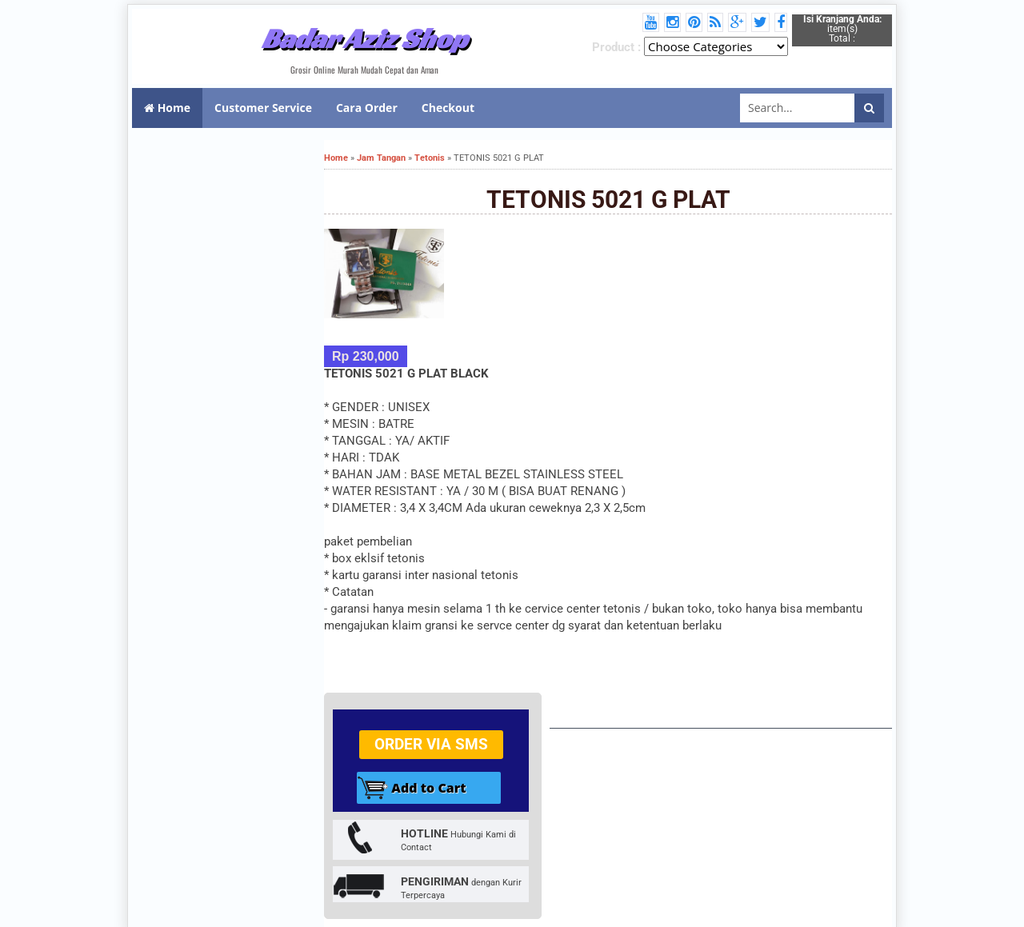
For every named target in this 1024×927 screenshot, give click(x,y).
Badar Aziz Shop (364, 38)
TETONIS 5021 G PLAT (608, 200)
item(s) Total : (842, 29)
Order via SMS (431, 744)
